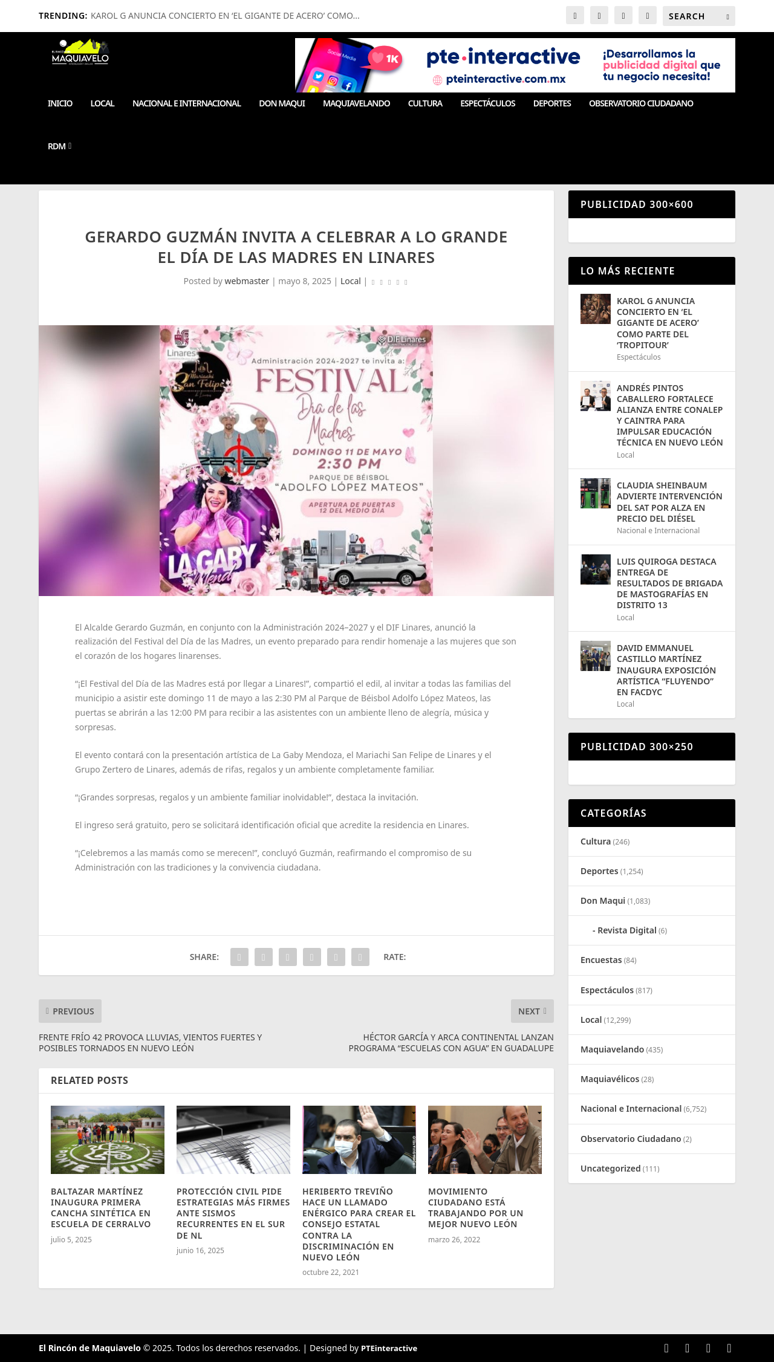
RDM (56, 146)
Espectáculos (487, 104)
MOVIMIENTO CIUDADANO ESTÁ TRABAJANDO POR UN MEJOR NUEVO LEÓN (476, 1207)
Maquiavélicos (609, 1079)
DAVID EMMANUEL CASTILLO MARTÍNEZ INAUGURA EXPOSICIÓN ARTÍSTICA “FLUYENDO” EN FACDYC (666, 670)
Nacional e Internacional (186, 104)
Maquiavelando (356, 104)
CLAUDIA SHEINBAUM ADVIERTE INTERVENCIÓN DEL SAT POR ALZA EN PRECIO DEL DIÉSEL (670, 501)
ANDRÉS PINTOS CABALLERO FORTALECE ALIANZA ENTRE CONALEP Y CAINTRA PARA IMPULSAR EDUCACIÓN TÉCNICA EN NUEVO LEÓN (670, 415)
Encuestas (601, 959)
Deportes (552, 104)
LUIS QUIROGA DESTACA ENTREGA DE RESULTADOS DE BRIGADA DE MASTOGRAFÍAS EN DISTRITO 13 (670, 583)
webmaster (246, 281)
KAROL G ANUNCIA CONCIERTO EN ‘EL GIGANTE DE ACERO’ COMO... (225, 15)
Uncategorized (610, 1168)
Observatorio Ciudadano (641, 104)
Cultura (425, 104)
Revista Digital (627, 930)
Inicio (60, 104)
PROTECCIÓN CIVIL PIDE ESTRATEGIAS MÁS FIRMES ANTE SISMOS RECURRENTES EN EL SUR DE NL (233, 1213)
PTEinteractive (389, 1348)
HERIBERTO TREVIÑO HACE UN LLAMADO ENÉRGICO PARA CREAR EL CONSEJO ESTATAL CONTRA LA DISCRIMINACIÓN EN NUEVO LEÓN (359, 1224)
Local (102, 104)
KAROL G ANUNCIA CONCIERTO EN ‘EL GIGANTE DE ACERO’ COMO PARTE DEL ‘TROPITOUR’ (658, 323)
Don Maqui (282, 104)
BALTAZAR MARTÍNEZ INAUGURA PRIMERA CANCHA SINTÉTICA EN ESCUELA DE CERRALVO (101, 1207)
